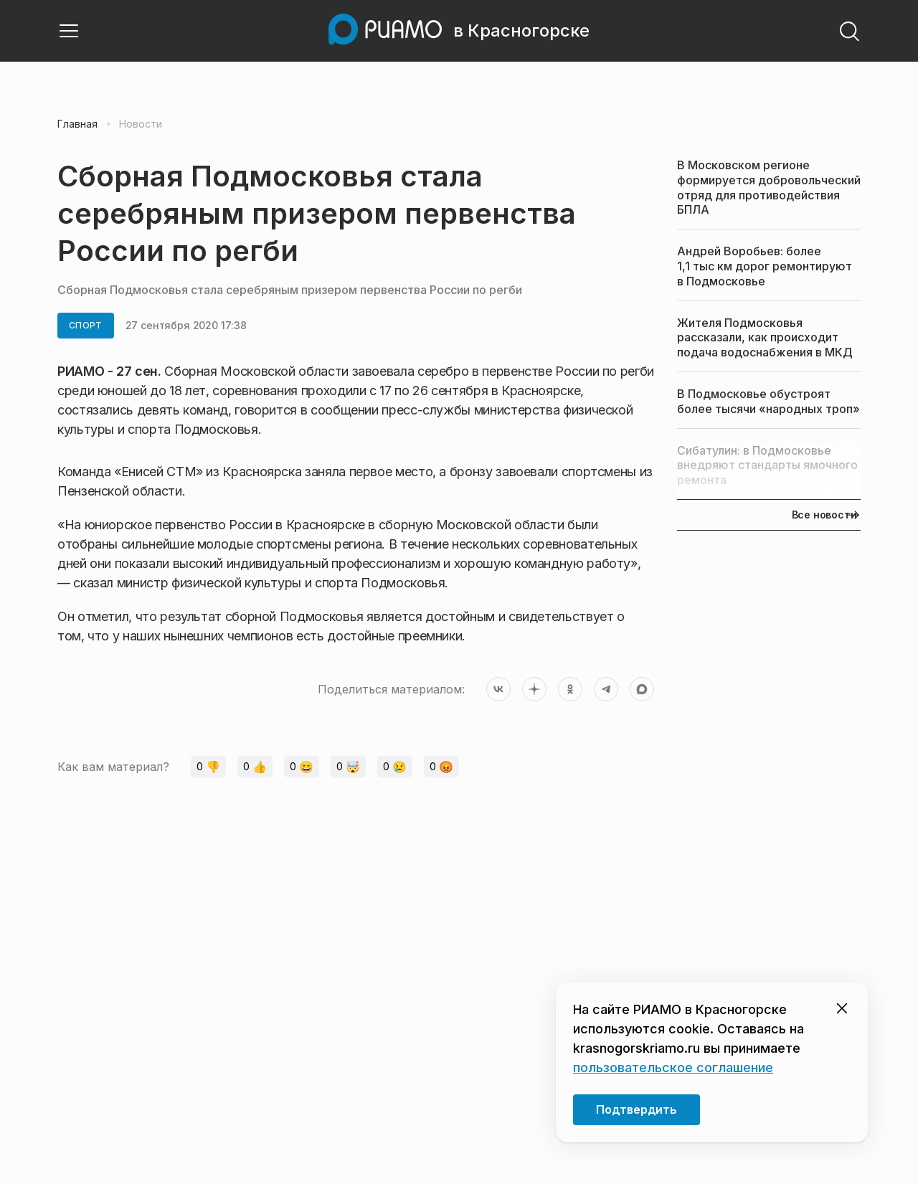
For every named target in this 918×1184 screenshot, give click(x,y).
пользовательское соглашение (673, 1067)
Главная (77, 124)
